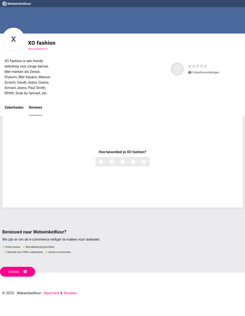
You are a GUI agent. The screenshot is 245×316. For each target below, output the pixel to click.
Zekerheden (13, 107)
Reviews (35, 107)
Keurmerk (51, 293)
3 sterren (127, 162)
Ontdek (17, 272)
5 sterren (148, 162)
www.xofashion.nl (37, 48)
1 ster (105, 162)
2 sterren (116, 162)
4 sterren (138, 162)
